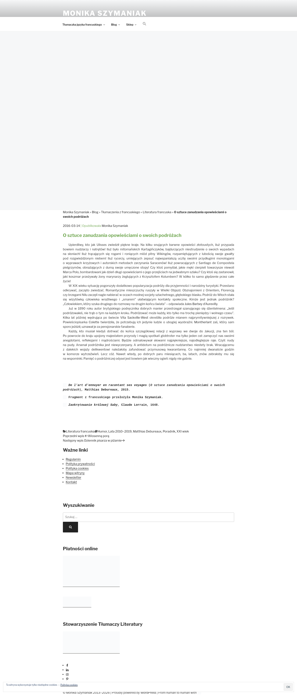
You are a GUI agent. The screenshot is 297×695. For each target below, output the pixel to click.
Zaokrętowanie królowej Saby (93, 405)
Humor (102, 431)
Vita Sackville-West (134, 317)
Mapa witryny (75, 473)
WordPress (148, 692)
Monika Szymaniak (105, 13)
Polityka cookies (69, 684)
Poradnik (169, 431)
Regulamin (73, 459)
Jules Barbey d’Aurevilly (201, 304)
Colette (94, 322)
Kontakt (71, 482)
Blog (116, 24)
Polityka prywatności (80, 464)
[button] (144, 24)
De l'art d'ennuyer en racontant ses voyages (108, 385)
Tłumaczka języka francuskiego (84, 24)
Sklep (131, 24)
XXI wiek (183, 431)
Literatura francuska (157, 212)
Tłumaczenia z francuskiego (120, 212)
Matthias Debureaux (101, 390)
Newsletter (73, 477)
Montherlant (203, 322)
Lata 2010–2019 (120, 431)
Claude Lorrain (134, 405)
